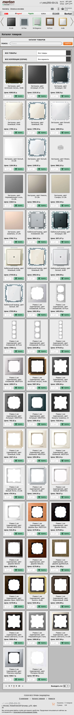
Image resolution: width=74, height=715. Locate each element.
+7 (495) (49, 3)
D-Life (11, 28)
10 (19, 686)
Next (72, 21)
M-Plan (24, 28)
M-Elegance (37, 28)
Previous (2, 21)
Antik (63, 28)
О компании (23, 699)
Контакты (5, 9)
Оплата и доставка (17, 9)
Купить (19, 96)
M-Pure (50, 28)
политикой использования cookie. (25, 712)
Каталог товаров (38, 699)
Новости (51, 699)
